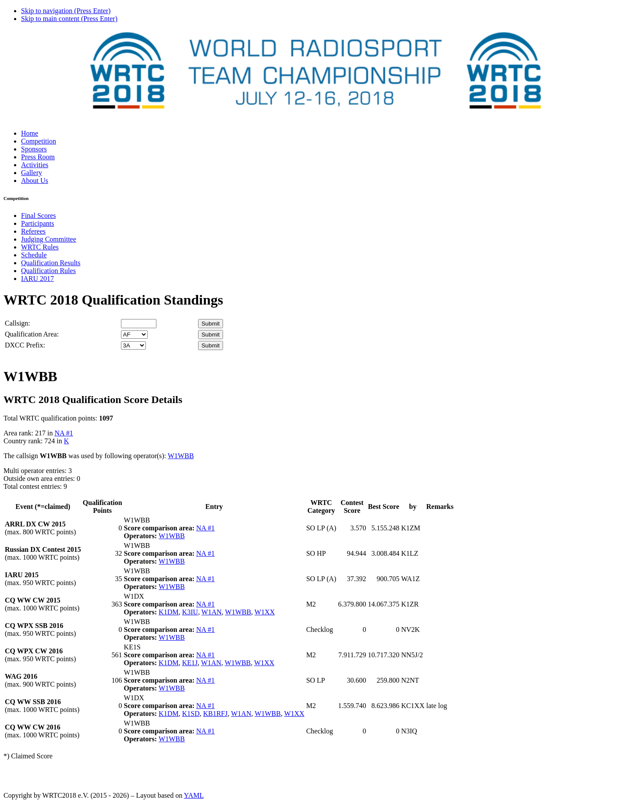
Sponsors (34, 149)
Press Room (38, 157)
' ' (134, 334)
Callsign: (17, 323)
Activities (34, 164)
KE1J (190, 662)
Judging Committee (48, 239)
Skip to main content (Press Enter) (69, 18)
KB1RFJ (215, 713)
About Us (34, 180)
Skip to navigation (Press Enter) (65, 10)
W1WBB (181, 455)
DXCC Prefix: (25, 345)
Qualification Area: (32, 334)
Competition (38, 141)
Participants (37, 223)
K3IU (190, 612)
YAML (194, 795)
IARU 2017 (37, 278)
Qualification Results (51, 262)
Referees (33, 231)
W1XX (265, 612)
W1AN (212, 612)
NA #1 (63, 433)
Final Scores (38, 215)
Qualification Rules (48, 270)
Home (29, 133)
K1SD (190, 713)
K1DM (168, 612)
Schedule (34, 255)
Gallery (31, 172)
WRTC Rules (40, 247)
